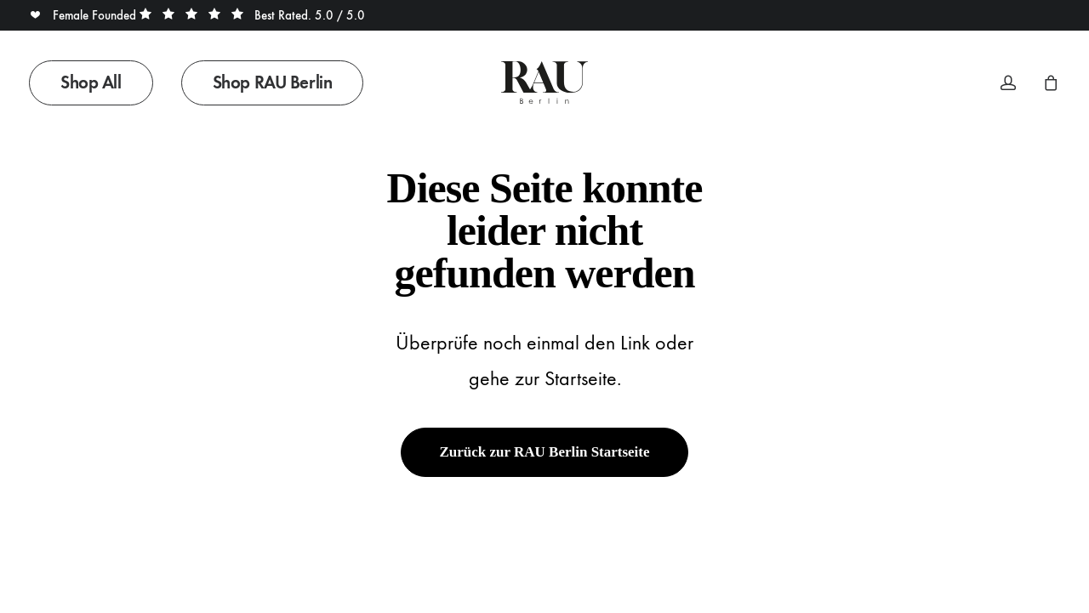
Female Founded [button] (84, 15)
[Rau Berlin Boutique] (544, 82)
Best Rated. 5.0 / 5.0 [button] (252, 15)
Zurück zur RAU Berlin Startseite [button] (544, 452)
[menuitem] (97, 82)
